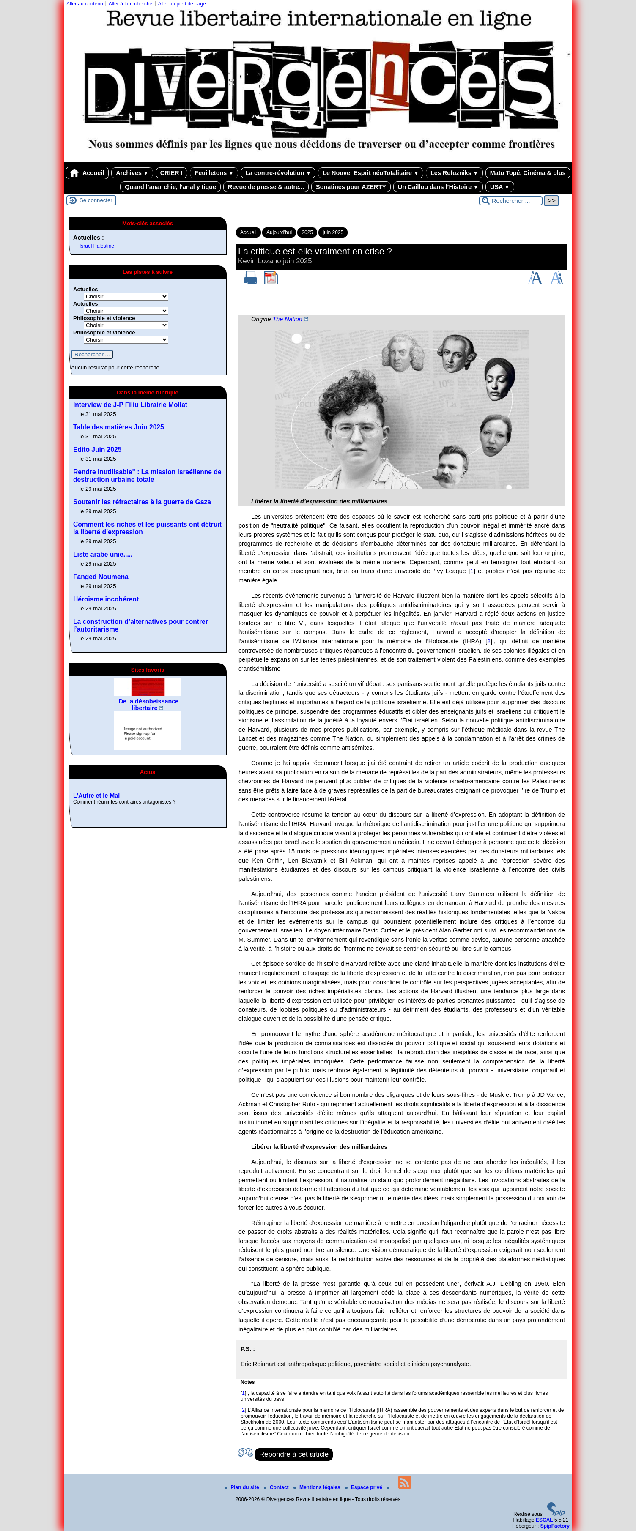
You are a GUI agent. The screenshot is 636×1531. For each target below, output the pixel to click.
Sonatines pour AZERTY (351, 186)
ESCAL (544, 1520)
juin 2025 (333, 232)
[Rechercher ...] (511, 200)
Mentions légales (317, 1487)
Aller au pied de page (182, 4)
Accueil (87, 173)
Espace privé (364, 1487)
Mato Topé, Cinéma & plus (528, 173)
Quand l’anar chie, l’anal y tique (170, 186)
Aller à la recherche (130, 4)
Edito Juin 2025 (97, 449)
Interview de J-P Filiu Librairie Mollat (130, 404)
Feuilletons (214, 173)
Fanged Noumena (101, 576)
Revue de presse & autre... (266, 186)
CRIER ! (171, 173)
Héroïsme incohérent (106, 599)
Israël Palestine (97, 246)
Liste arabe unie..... (102, 554)
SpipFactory (555, 1526)
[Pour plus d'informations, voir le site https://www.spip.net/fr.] (556, 1514)
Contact (277, 1487)
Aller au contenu (84, 4)
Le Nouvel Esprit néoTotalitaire (371, 173)
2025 (307, 232)
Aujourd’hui (279, 232)
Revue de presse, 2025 (105, 784)
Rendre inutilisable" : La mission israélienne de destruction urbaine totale (147, 475)
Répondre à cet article (294, 1454)
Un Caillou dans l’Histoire (438, 186)
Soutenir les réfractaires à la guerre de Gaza (142, 502)
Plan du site (242, 1487)
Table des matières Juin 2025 (118, 427)
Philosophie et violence (104, 318)
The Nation (287, 319)
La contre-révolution (278, 173)
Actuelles (85, 289)
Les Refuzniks (454, 173)
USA (500, 186)
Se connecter (96, 200)
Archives (132, 173)
